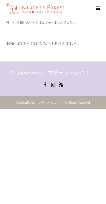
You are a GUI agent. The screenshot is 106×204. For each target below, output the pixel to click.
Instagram (53, 84)
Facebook (45, 84)
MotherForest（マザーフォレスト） (53, 73)
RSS (61, 84)
